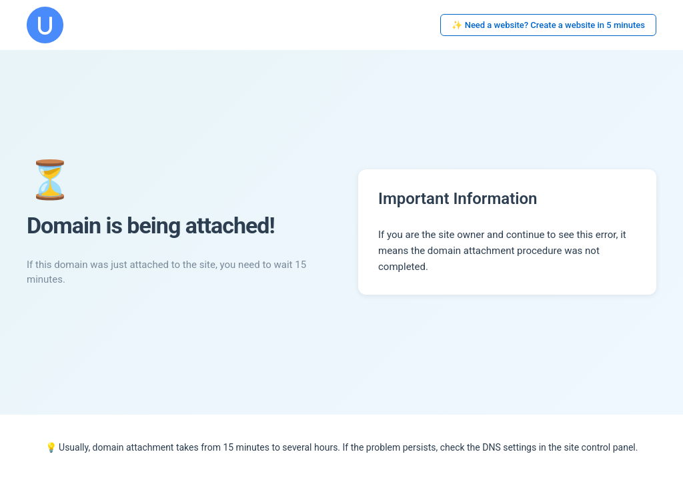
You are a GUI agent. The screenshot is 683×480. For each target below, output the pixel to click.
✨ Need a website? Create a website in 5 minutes (548, 25)
